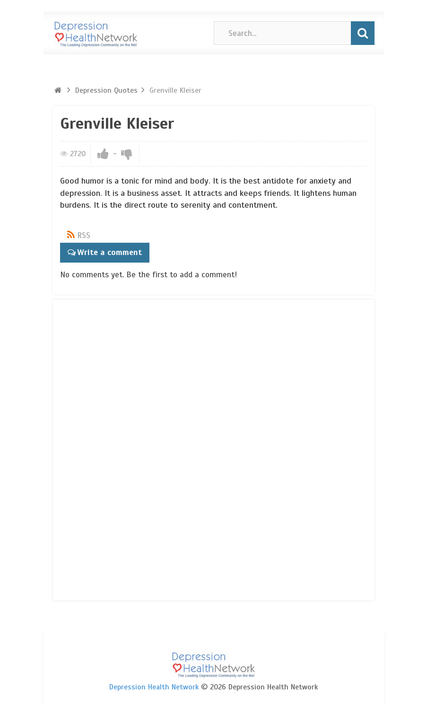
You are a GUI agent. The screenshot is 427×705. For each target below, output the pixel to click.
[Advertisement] (98, 448)
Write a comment (108, 252)
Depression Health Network (154, 686)
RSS (83, 235)
